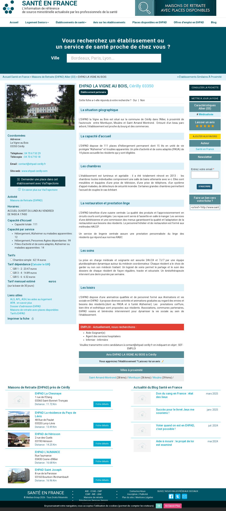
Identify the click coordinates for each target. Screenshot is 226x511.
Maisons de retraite (93, 497)
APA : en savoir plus (21, 302)
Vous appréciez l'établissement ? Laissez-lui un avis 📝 (131, 361)
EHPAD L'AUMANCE (47, 452)
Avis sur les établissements (109, 22)
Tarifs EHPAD (17, 313)
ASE (87, 491)
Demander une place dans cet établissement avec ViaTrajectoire (38, 181)
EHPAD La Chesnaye (48, 393)
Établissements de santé (71, 22)
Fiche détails (102, 404)
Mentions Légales (144, 497)
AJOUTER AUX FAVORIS (205, 136)
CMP (99, 491)
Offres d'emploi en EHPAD (189, 22)
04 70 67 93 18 (32, 156)
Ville (56, 58)
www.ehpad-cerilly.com (34, 171)
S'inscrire (204, 186)
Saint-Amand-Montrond (102, 377)
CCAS (93, 491)
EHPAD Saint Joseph (48, 470)
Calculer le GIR (40, 264)
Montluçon (134, 377)
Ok (158, 505)
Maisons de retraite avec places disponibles (34, 309)
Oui (135, 100)
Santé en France (205, 149)
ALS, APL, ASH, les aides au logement (31, 299)
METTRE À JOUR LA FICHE (205, 98)
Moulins (157, 377)
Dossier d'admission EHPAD (25, 306)
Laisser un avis (205, 122)
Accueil (14, 22)
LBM (99, 494)
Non (142, 100)
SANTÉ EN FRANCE (45, 492)
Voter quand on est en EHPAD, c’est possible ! (175, 427)
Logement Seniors (37, 22)
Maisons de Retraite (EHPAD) (26, 200)
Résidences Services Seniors (93, 500)
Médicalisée (206, 114)
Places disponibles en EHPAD (149, 22)
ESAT (87, 494)
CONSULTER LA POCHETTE (205, 87)
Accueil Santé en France (16, 76)
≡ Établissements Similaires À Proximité (199, 76)
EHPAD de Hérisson (47, 434)
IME (94, 494)
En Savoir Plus (172, 505)
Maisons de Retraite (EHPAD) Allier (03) (54, 76)
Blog (213, 22)
